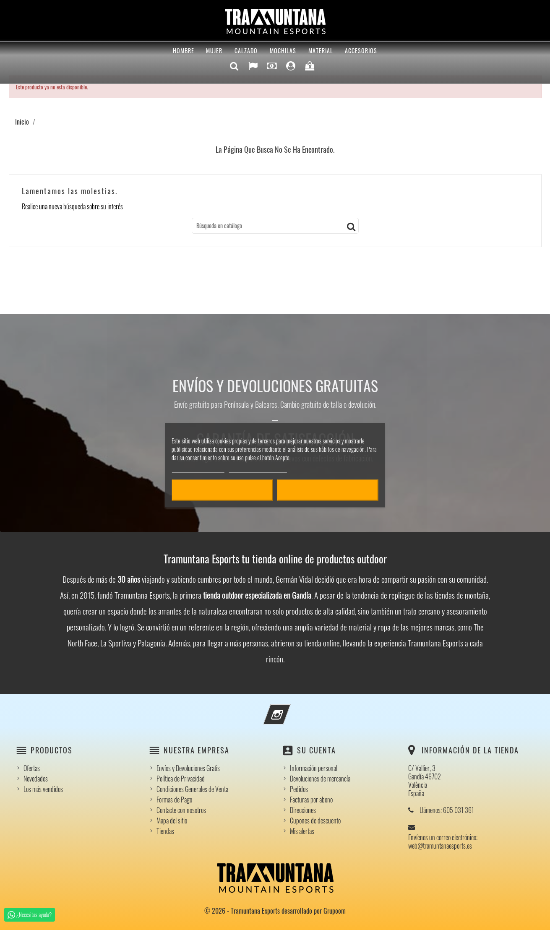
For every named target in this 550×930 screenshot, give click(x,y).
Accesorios (361, 50)
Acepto (327, 490)
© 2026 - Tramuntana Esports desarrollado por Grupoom (275, 911)
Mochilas (283, 50)
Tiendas (165, 831)
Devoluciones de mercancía (320, 779)
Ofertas (31, 768)
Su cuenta (316, 750)
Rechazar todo (222, 490)
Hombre (183, 50)
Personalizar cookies (258, 468)
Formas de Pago (174, 800)
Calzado (246, 50)
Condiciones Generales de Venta (192, 789)
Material (320, 50)
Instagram (288, 709)
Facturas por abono (311, 800)
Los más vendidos (43, 789)
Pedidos (299, 789)
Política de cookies (198, 468)
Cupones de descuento (315, 820)
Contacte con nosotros (181, 810)
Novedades (35, 779)
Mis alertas (302, 831)
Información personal (313, 768)
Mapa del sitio (171, 820)
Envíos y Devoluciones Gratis (188, 768)
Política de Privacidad (180, 779)
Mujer (214, 50)
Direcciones (303, 810)
